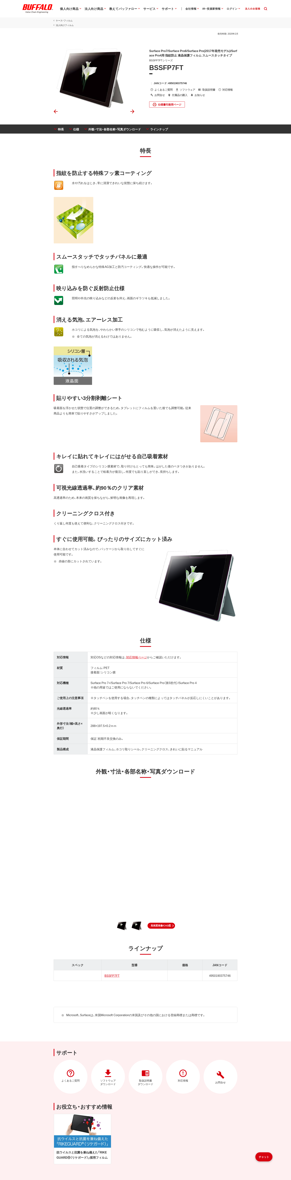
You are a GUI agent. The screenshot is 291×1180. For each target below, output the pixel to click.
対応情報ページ (136, 657)
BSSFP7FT (111, 975)
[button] (161, 926)
